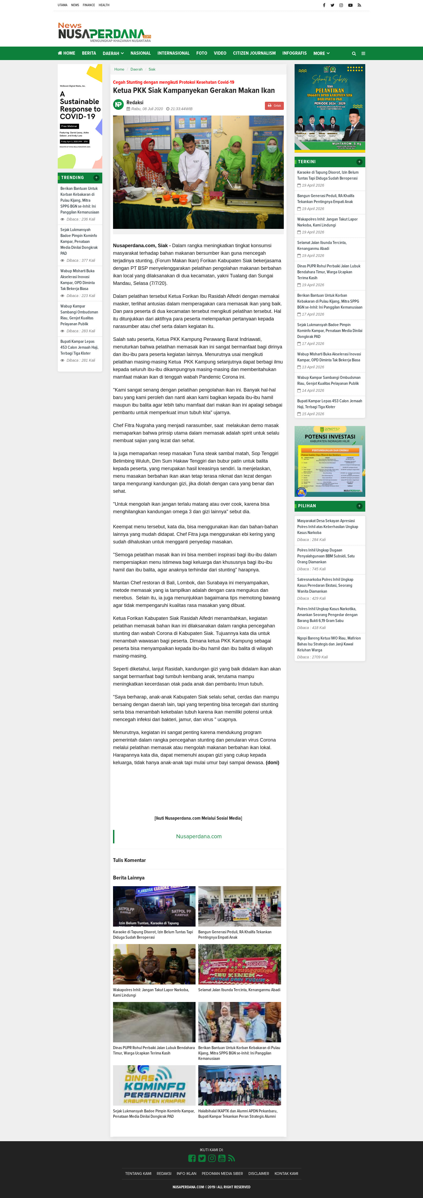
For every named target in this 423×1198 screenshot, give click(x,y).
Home (66, 53)
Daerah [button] (111, 53)
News (75, 5)
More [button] (319, 53)
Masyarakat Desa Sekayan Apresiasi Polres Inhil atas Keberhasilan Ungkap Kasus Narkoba (327, 527)
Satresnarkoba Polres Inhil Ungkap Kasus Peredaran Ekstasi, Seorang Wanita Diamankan (325, 585)
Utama (62, 5)
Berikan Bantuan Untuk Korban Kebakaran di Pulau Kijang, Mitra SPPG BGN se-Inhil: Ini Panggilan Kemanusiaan (79, 200)
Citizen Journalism (254, 53)
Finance (89, 5)
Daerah (137, 69)
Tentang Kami (138, 1174)
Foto (201, 53)
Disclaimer (258, 1174)
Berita (89, 53)
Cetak (274, 105)
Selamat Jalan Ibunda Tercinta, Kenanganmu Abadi (239, 990)
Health (104, 5)
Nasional (141, 53)
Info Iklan (186, 1174)
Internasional (174, 53)
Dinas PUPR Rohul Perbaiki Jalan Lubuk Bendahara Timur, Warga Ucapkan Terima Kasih (328, 272)
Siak (152, 69)
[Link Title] (192, 1158)
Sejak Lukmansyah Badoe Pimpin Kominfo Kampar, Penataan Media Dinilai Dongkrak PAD (79, 242)
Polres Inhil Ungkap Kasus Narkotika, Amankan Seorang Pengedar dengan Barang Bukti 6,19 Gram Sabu (327, 615)
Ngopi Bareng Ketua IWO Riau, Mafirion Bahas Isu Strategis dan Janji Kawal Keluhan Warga (329, 644)
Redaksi (164, 1174)
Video (220, 53)
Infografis (294, 53)
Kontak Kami (286, 1174)
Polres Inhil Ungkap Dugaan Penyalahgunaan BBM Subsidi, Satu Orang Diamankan (326, 556)
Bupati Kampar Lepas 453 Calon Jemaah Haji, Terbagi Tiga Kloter (79, 347)
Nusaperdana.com (199, 836)
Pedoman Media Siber (222, 1174)
